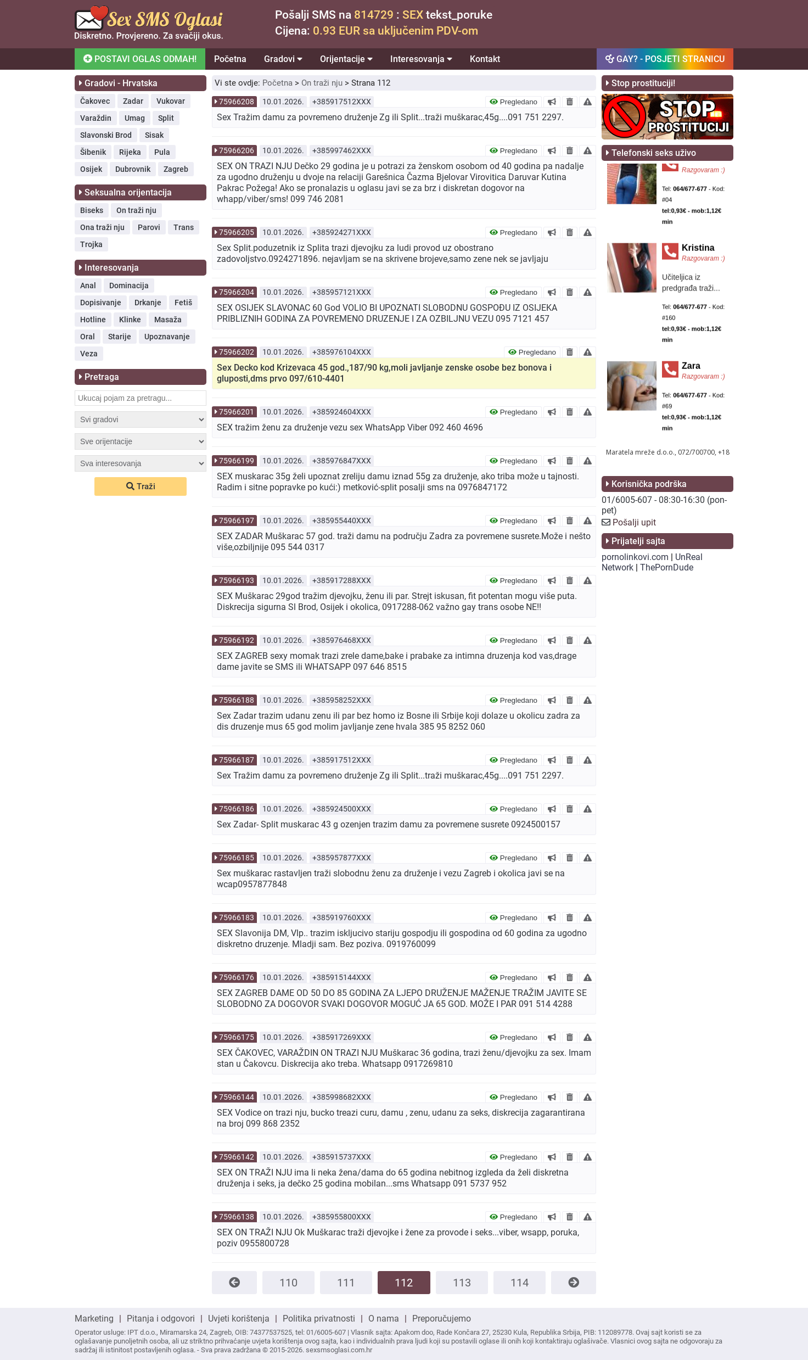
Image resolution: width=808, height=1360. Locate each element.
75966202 (236, 352)
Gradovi (283, 59)
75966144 (236, 1097)
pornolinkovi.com (635, 557)
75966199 (236, 460)
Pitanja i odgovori (161, 1318)
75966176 (236, 977)
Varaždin (95, 118)
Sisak (154, 135)
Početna (230, 59)
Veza (89, 353)
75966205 (236, 232)
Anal (88, 285)
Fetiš (183, 302)
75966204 (236, 292)
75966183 (236, 917)
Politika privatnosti (319, 1318)
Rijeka (130, 152)
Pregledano (513, 102)
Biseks (91, 210)
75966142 (236, 1156)
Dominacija (129, 285)
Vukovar (170, 101)
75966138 (236, 1216)
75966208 (236, 101)
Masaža (168, 319)
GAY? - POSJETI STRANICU (665, 59)
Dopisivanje (100, 302)
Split (166, 118)
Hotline (93, 319)
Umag (135, 118)
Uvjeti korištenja (239, 1318)
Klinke (130, 319)
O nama (383, 1318)
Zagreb (176, 169)
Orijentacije (346, 59)
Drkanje (147, 302)
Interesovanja (421, 59)
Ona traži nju (102, 227)
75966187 (236, 759)
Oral (87, 336)
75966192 (236, 640)
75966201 (236, 411)
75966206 (236, 150)
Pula (162, 152)
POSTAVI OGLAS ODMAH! (139, 59)
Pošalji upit (634, 522)
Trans (183, 227)
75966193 (236, 580)
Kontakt (485, 59)
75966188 (236, 700)
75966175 (236, 1037)
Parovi (149, 227)
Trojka (91, 244)
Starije (119, 336)
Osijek (91, 169)
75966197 (236, 520)
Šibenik (93, 152)
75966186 (236, 808)
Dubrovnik (132, 169)
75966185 (236, 857)
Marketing (94, 1318)
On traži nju (136, 210)
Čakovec (95, 101)
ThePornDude (666, 567)
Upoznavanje (167, 336)
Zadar (133, 101)
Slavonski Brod (106, 135)
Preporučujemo (441, 1318)
